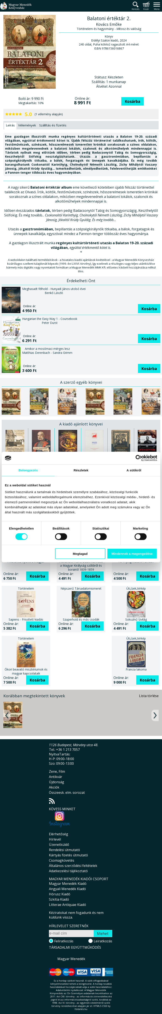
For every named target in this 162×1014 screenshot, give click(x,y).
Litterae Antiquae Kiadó (67, 904)
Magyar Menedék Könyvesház (16, 8)
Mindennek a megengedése (132, 553)
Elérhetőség (58, 834)
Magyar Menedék (71, 958)
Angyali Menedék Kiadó (67, 889)
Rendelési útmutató (64, 850)
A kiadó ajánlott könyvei (81, 424)
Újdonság (56, 782)
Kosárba (132, 101)
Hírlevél (55, 839)
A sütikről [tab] (134, 470)
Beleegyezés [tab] (28, 470)
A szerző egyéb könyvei (81, 382)
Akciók (54, 787)
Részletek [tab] (81, 470)
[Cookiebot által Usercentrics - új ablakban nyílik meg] (138, 458)
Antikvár (55, 776)
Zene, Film (57, 771)
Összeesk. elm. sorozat (67, 792)
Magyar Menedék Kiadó (67, 883)
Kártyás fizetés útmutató (68, 855)
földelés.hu (81, 1009)
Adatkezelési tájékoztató (68, 871)
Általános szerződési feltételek (73, 865)
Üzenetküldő (59, 844)
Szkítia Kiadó (59, 899)
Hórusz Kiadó (59, 894)
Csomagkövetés (61, 860)
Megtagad (80, 553)
